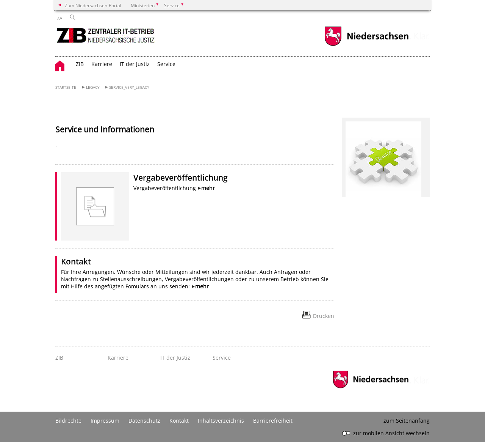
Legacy (93, 87)
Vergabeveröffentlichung (180, 177)
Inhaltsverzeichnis (221, 420)
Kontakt (76, 261)
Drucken (323, 315)
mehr (208, 188)
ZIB (80, 64)
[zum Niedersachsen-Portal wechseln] (366, 45)
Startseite (65, 87)
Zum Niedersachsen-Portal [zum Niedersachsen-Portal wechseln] (93, 5)
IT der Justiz (135, 64)
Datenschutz (144, 420)
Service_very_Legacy (129, 87)
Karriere (101, 64)
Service (166, 64)
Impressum (105, 420)
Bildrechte (68, 420)
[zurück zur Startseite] (106, 37)
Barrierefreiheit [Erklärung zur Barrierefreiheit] (273, 420)
